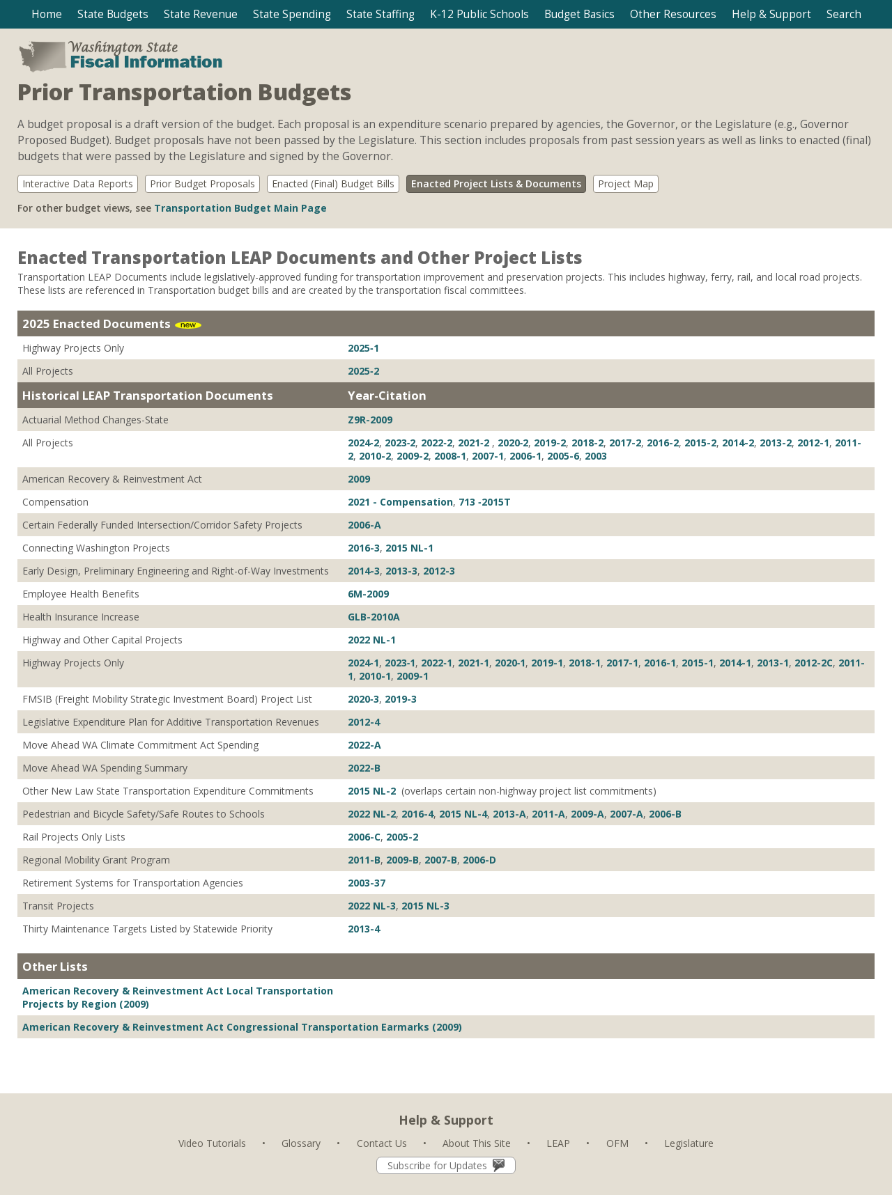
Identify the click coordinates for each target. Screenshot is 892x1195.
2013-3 (401, 570)
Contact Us (382, 1143)
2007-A (626, 813)
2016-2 (663, 442)
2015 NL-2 (373, 790)
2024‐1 (363, 662)
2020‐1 (510, 662)
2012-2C (813, 662)
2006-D (479, 859)
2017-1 (622, 662)
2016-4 (417, 813)
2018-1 (585, 662)
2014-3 (364, 570)
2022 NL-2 (372, 813)
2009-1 (413, 675)
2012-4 (364, 721)
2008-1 (450, 455)
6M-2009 (368, 593)
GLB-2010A (374, 616)
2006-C (364, 836)
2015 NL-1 (409, 547)
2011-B (364, 859)
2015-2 (700, 442)
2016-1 (660, 662)
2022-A (364, 744)
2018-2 (587, 442)
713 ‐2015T (485, 501)
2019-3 (401, 698)
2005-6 (563, 455)
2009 (359, 478)
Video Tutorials (212, 1143)
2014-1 (735, 662)
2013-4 (364, 928)
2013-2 (776, 442)
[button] (113, 14)
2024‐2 (363, 442)
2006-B (665, 813)
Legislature (689, 1143)
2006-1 (525, 455)
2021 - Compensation (400, 501)
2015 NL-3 (425, 905)
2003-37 (366, 882)
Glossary (301, 1143)
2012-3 (439, 570)
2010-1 (375, 675)
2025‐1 (363, 347)
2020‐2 (513, 442)
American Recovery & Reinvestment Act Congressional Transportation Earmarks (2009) (242, 1026)
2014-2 (738, 442)
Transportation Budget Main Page (240, 207)
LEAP (558, 1143)
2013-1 (773, 662)
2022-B (364, 767)
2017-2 (625, 442)
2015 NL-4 (463, 813)
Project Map (626, 183)
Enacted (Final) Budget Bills (333, 183)
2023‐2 (400, 442)
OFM (617, 1143)
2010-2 (375, 455)
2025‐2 (363, 370)
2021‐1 (473, 662)
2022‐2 (436, 442)
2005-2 (402, 836)
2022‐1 (436, 662)
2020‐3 (363, 698)
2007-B (440, 859)
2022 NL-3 (372, 905)
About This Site (477, 1143)
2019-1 (547, 662)
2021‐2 (475, 442)
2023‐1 (400, 662)
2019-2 (550, 442)
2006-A (364, 524)
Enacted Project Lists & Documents (496, 183)
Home (46, 14)
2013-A (509, 813)
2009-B (402, 859)
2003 (596, 455)
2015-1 (698, 662)
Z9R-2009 (370, 419)
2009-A (587, 813)
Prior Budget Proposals (202, 183)
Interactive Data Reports (77, 183)
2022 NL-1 (372, 639)
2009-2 (413, 455)
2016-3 (364, 547)
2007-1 (488, 455)
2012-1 (813, 442)
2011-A (548, 813)
